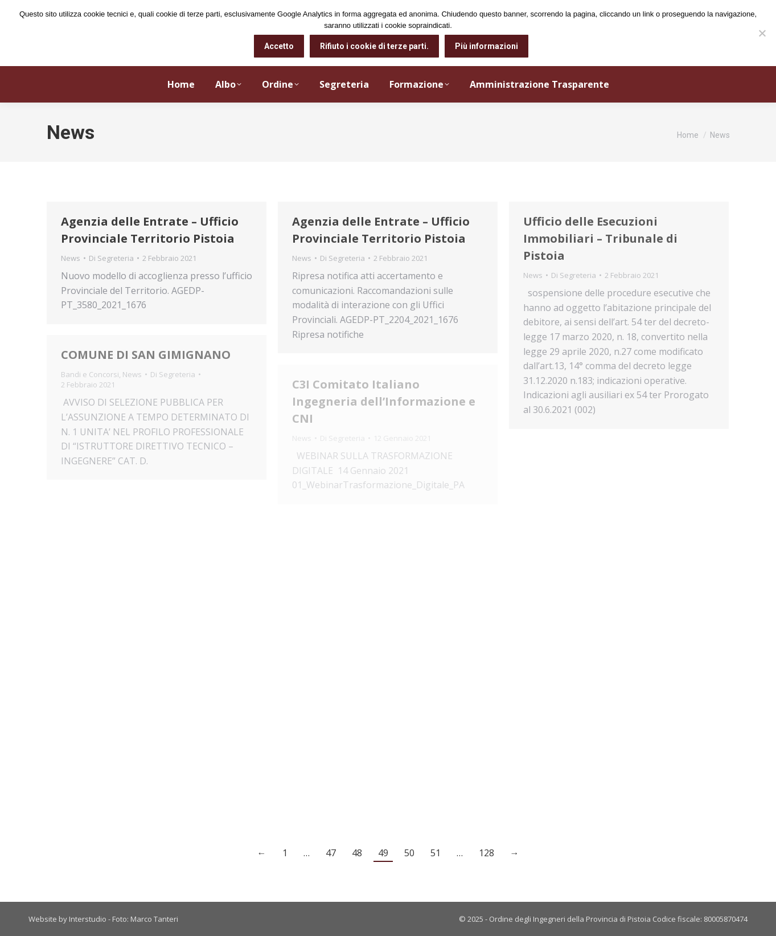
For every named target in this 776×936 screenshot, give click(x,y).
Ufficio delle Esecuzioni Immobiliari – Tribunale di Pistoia (600, 238)
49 (383, 853)
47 (331, 853)
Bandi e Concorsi (90, 374)
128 (486, 853)
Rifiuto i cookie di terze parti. (374, 46)
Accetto (279, 46)
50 (409, 853)
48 (357, 853)
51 (435, 853)
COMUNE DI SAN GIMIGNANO (146, 354)
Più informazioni (486, 46)
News (70, 258)
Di (111, 258)
